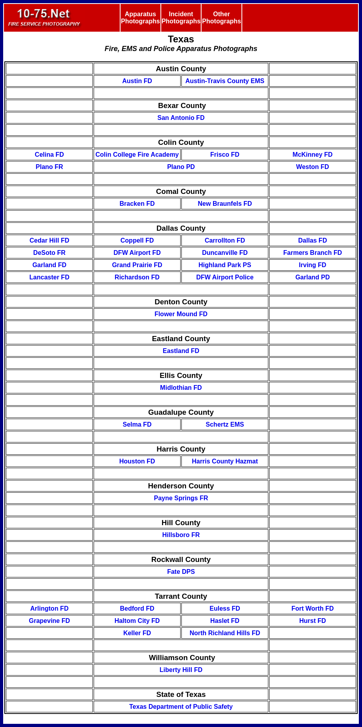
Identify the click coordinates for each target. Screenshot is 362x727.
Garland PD (312, 277)
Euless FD (224, 608)
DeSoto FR (49, 252)
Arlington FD (49, 608)
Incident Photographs (181, 18)
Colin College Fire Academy (137, 154)
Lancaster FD (49, 277)
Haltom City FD (137, 620)
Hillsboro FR (181, 534)
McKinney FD (312, 154)
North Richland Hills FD (225, 633)
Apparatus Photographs (140, 18)
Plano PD (181, 166)
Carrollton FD (225, 240)
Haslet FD (224, 620)
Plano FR (49, 166)
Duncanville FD (225, 252)
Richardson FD (137, 277)
